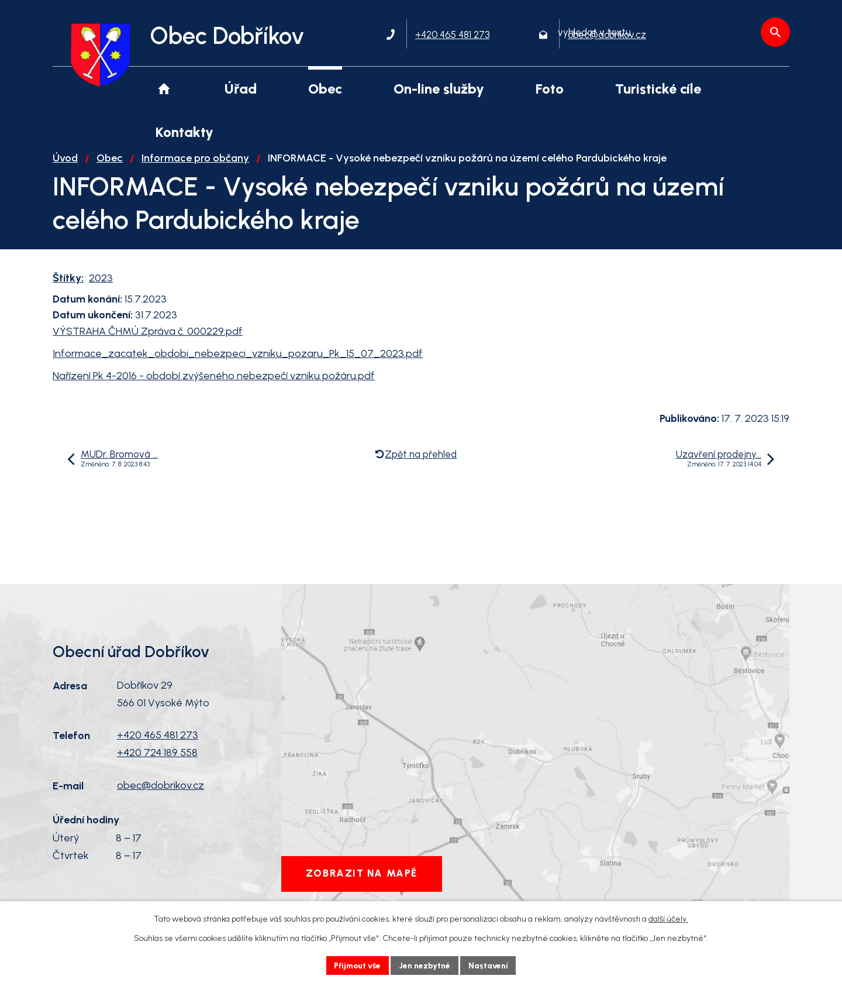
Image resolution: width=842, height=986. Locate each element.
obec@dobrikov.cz (160, 792)
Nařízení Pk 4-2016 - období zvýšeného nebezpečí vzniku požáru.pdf (214, 383)
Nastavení (491, 965)
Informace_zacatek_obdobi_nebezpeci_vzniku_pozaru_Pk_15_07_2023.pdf (238, 361)
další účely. (668, 919)
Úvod (65, 166)
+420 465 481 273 (157, 743)
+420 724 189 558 (157, 760)
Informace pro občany (195, 166)
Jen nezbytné (426, 965)
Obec (109, 166)
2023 (101, 286)
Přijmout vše (356, 965)
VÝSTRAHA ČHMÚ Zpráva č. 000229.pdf (148, 339)
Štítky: (68, 286)
